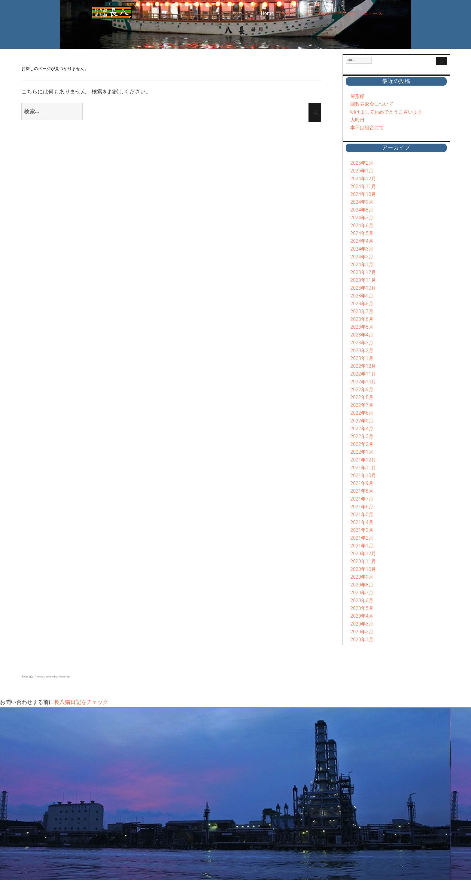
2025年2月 (361, 163)
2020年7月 (361, 592)
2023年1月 (361, 358)
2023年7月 (361, 311)
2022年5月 (361, 421)
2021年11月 (363, 467)
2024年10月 (363, 194)
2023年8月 (361, 303)
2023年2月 (361, 350)
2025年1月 (361, 171)
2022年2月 (361, 444)
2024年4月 (361, 241)
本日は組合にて (367, 127)
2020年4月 (361, 616)
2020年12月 (363, 553)
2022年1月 (361, 452)
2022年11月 (363, 374)
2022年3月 (361, 436)
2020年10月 (363, 569)
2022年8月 (361, 397)
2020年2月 (361, 632)
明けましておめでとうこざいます (386, 112)
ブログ (323, 13)
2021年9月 (361, 483)
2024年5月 (361, 233)
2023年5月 (361, 327)
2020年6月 (361, 600)
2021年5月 (361, 514)
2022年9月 (361, 389)
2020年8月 (361, 585)
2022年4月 (361, 428)
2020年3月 (361, 624)
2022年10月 (363, 382)
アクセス (346, 13)
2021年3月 (361, 530)
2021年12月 (363, 460)
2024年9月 (361, 202)
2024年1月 (361, 264)
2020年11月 (363, 561)
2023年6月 (361, 319)
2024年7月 (361, 218)
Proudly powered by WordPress (53, 676)
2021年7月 (361, 499)
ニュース (372, 13)
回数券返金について (372, 104)
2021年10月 (363, 475)
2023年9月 (361, 296)
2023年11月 (363, 280)
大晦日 (357, 120)
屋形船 (357, 96)
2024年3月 (361, 249)
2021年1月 (361, 546)
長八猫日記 (27, 676)
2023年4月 (361, 335)
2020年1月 (361, 639)
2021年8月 (361, 491)
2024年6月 (361, 225)
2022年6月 (361, 413)
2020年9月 (361, 577)
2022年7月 (361, 405)
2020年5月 (361, 608)
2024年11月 (363, 186)
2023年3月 (361, 343)
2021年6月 (361, 507)
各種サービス (295, 13)
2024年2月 (361, 257)
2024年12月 (363, 178)
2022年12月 (363, 366)
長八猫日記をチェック (81, 702)
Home (267, 13)
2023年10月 (363, 288)
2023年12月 (363, 272)
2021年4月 (361, 522)
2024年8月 (361, 210)
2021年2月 (361, 538)
